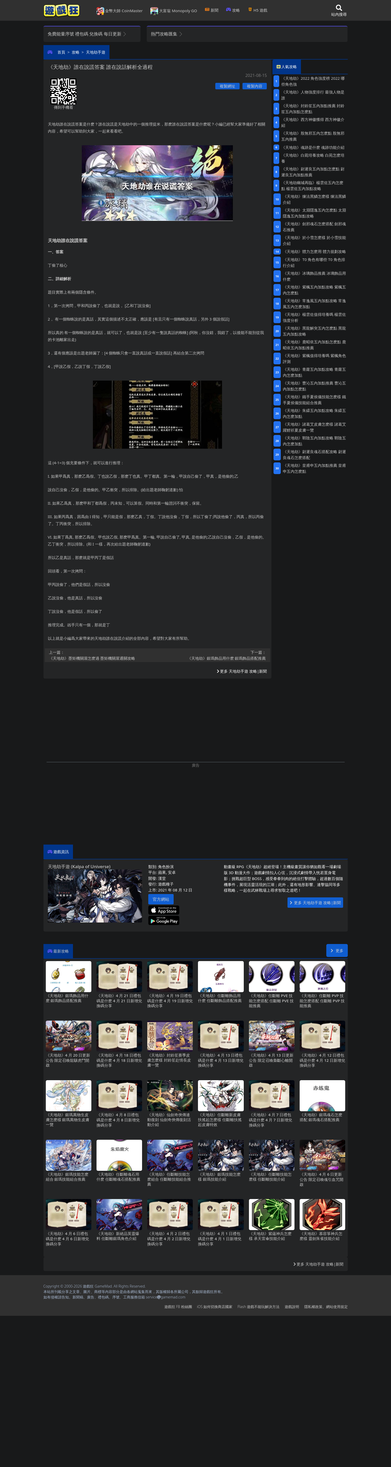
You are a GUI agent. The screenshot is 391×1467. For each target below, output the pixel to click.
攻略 (233, 10)
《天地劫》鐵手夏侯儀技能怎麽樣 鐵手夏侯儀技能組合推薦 (314, 399)
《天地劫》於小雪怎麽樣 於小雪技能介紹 (314, 240)
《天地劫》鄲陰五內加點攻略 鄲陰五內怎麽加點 (314, 440)
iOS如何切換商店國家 (214, 1306)
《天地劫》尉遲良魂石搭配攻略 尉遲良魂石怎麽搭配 (314, 454)
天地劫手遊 (95, 52)
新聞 (211, 10)
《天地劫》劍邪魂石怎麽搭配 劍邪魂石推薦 (314, 226)
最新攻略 (61, 951)
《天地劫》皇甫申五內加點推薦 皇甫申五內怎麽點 (314, 468)
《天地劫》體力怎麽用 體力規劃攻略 (314, 251)
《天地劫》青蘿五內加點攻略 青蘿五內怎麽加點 (314, 372)
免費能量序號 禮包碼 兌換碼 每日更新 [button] (87, 34)
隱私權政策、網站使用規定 (326, 1306)
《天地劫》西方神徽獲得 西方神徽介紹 (312, 122)
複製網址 (227, 86)
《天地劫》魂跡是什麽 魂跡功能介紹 (312, 147)
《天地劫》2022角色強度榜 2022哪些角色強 (313, 81)
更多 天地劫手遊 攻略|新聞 (242, 671)
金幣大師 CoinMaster (120, 11)
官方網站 (161, 899)
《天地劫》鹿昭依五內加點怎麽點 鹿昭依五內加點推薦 (314, 344)
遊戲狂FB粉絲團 (178, 1306)
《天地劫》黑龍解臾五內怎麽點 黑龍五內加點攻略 (314, 331)
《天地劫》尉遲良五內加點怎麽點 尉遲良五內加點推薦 (312, 171)
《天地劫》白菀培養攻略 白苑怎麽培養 (312, 158)
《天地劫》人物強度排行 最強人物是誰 (312, 94)
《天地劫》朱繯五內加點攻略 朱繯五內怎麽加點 (314, 413)
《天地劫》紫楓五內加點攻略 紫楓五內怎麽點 (314, 289)
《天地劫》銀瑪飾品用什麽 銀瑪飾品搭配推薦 (213, 655)
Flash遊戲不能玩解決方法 (258, 1306)
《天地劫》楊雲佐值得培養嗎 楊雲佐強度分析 (314, 317)
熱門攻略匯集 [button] (167, 34)
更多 (337, 950)
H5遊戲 (257, 10)
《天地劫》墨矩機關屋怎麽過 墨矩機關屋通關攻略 (101, 655)
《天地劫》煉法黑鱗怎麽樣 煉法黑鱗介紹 (314, 199)
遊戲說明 (292, 1306)
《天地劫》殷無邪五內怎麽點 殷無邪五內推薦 (312, 136)
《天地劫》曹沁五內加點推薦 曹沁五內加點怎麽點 (314, 385)
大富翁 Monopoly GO (173, 11)
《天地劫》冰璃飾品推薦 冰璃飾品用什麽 (314, 276)
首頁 (61, 52)
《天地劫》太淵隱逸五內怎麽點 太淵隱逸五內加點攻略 (314, 213)
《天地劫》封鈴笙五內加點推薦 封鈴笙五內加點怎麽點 (312, 108)
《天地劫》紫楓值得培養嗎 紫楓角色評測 (314, 358)
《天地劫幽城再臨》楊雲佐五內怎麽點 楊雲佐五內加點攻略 (312, 185)
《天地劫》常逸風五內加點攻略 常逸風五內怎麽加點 (314, 303)
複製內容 (254, 86)
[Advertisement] (196, 804)
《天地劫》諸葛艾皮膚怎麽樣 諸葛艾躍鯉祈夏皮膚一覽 (314, 427)
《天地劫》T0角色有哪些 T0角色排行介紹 (314, 262)
